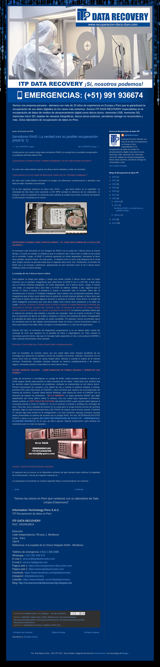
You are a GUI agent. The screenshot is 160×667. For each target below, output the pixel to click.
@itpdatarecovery (34, 576)
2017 (114, 195)
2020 (114, 184)
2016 (114, 198)
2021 (114, 180)
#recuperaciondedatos (68, 617)
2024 (114, 177)
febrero (117, 215)
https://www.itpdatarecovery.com (46, 569)
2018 (114, 191)
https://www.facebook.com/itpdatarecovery (47, 572)
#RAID (44, 617)
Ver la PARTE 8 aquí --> (89, 146)
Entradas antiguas (91, 632)
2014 (114, 223)
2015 (114, 219)
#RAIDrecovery (53, 617)
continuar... (80, 489)
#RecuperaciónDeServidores (24, 622)
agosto (117, 201)
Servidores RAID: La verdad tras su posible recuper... (128, 209)
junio (116, 205)
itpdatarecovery (131, 135)
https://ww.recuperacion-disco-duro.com (50, 565)
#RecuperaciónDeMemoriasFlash (72, 620)
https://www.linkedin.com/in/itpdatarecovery (46, 579)
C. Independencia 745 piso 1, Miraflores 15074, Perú (41, 625)
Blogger (125, 653)
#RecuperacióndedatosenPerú (25, 620)
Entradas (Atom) (30, 637)
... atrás (15, 489)
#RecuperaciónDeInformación (48, 620)
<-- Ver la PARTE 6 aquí (23, 146)
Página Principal (58, 632)
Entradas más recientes (22, 632)
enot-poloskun (100, 653)
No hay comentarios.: (59, 613)
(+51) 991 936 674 (35, 555)
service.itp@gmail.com (35, 562)
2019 (114, 188)
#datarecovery (35, 617)
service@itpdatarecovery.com (39, 558)
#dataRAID (25, 617)
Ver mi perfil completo (118, 166)
